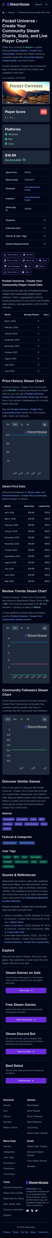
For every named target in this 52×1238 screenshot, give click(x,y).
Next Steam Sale (12, 1204)
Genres (7, 1146)
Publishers (8, 1168)
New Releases (34, 1121)
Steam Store (16, 922)
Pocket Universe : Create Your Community (26, 942)
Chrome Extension (12, 1187)
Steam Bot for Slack (13, 1198)
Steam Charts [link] (11, 255)
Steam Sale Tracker (37, 1146)
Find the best (26, 1080)
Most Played (33, 1110)
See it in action (25, 1051)
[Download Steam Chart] (44, 424)
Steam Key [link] (28, 260)
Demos (7, 1116)
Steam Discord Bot (13, 1193)
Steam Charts (10, 1127)
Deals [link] (43, 260)
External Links (26, 228)
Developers (9, 1163)
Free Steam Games (37, 1160)
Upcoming (32, 1127)
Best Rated (32, 1105)
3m (8, 424)
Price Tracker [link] (11, 260)
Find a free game (26, 1019)
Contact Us (43, 1232)
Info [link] (28, 266)
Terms (15, 1232)
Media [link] (40, 266)
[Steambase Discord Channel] (27, 1211)
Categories (9, 1151)
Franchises (9, 1174)
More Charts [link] (10, 272)
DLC (5, 1110)
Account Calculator (13, 1209)
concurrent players (33, 57)
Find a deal (26, 990)
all (28, 424)
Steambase (31, 1189)
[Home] (3, 12)
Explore (7, 1215)
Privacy (6, 1232)
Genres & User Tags (26, 236)
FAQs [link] (25, 272)
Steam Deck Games (37, 1133)
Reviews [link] (28, 255)
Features (26, 220)
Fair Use (24, 1232)
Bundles (7, 1121)
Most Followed (34, 1116)
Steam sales (34, 492)
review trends (9, 60)
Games (11, 12)
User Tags (8, 1157)
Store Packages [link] (12, 266)
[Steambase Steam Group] (32, 1211)
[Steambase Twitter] (36, 1211)
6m (15, 424)
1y (22, 424)
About (33, 1232)
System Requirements (26, 244)
